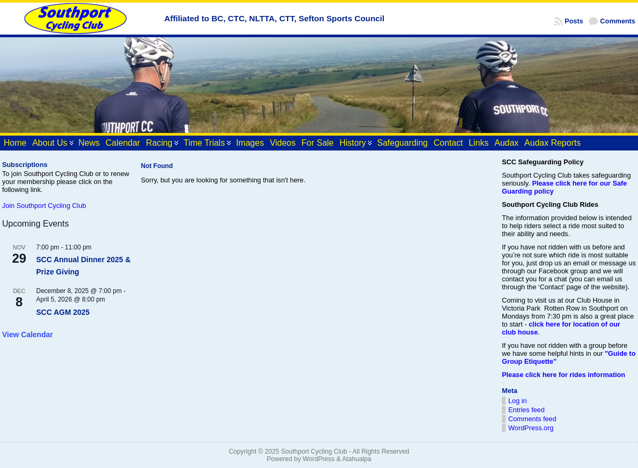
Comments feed (532, 419)
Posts (574, 21)
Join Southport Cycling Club (44, 206)
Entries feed (526, 410)
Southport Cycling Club (314, 451)
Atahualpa (356, 459)
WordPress (318, 459)
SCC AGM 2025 (63, 312)
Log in (517, 401)
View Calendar (27, 334)
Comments (617, 21)
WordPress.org (530, 428)
